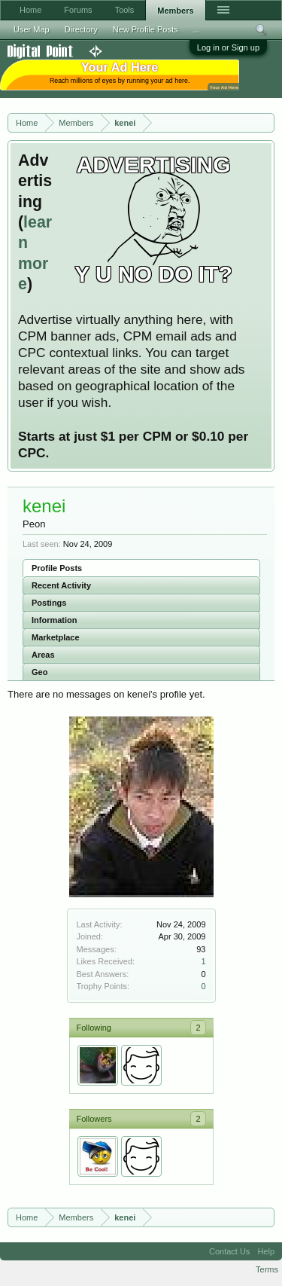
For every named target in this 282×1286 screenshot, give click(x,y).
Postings (49, 602)
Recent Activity (61, 585)
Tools (125, 9)
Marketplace (56, 637)
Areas (43, 654)
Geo (39, 672)
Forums (78, 9)
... (196, 29)
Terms (267, 1269)
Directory (81, 29)
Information (54, 620)
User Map (32, 29)
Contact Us (229, 1251)
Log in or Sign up (228, 47)
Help (265, 1251)
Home (30, 9)
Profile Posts (57, 568)
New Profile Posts (145, 29)
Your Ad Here (224, 87)
